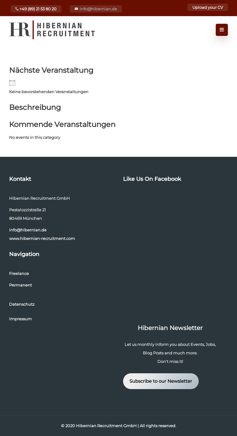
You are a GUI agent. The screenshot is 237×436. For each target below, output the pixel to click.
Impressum (20, 318)
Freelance (19, 273)
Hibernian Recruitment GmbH (106, 425)
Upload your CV (207, 7)
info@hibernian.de (98, 8)
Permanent (20, 285)
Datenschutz (22, 304)
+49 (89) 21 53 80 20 (36, 8)
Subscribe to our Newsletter (160, 381)
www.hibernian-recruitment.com (42, 238)
